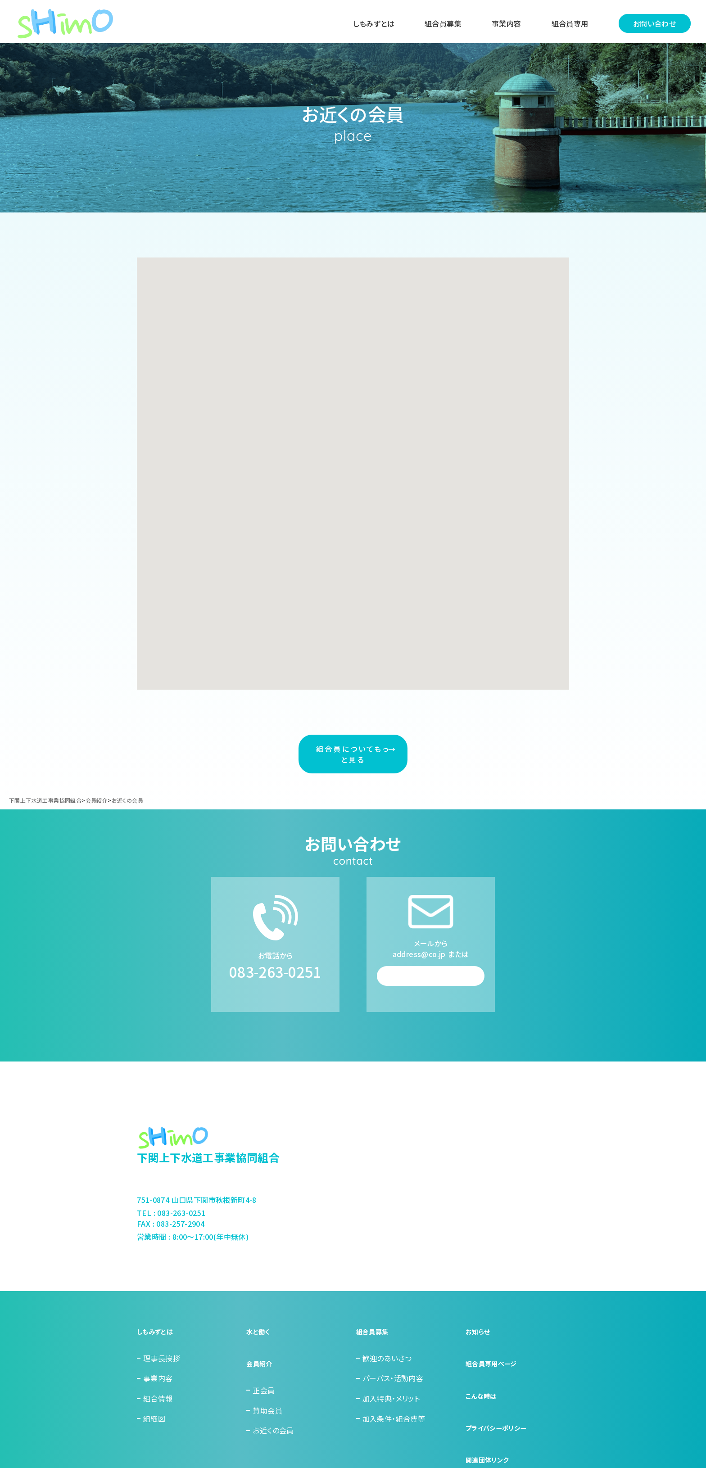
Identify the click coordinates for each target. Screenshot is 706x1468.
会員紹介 (261, 1378)
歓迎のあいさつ (387, 1378)
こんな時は (483, 1398)
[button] (332, 359)
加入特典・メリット (391, 1418)
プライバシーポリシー (500, 1418)
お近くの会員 (273, 1438)
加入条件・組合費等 (393, 1438)
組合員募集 (440, 23)
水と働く (259, 1358)
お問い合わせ (651, 23)
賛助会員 (267, 1418)
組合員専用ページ (495, 1378)
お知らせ (479, 1358)
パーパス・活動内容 (393, 1398)
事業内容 (504, 23)
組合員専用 (567, 23)
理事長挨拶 (161, 1378)
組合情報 (158, 1418)
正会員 (264, 1398)
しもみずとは (371, 23)
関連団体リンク (490, 1438)
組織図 (154, 1438)
